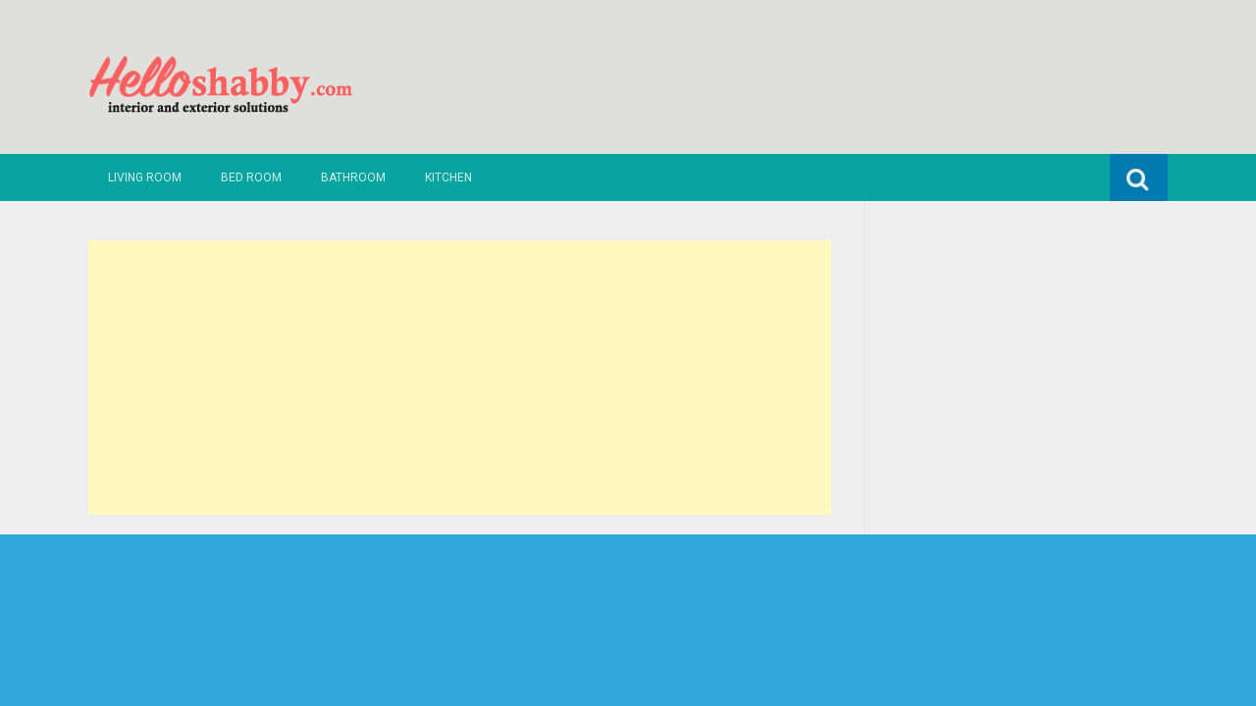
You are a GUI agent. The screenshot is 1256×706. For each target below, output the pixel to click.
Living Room (145, 177)
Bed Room (251, 177)
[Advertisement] (459, 377)
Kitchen (448, 177)
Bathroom (353, 177)
